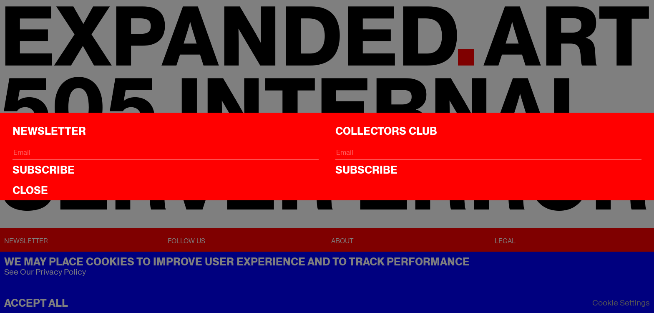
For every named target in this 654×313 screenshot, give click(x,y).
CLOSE (30, 190)
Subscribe (44, 170)
